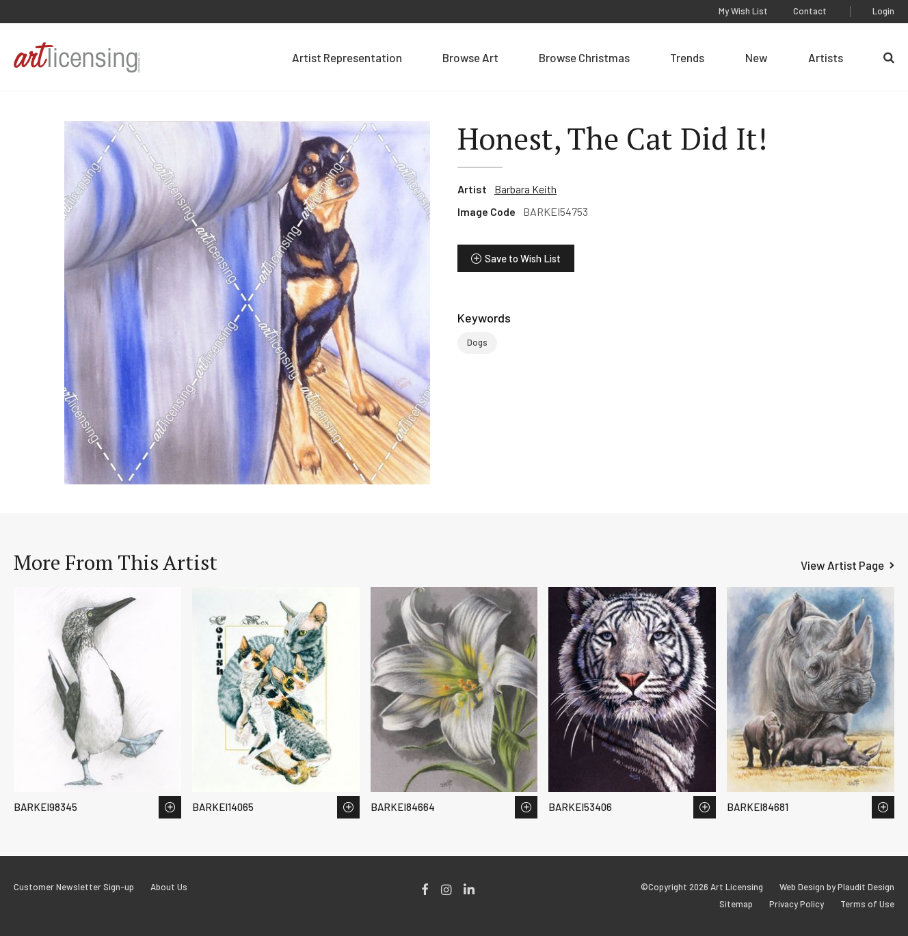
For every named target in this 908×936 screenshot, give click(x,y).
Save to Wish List (523, 258)
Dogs (477, 342)
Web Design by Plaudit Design (836, 887)
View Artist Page (842, 565)
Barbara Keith (525, 188)
